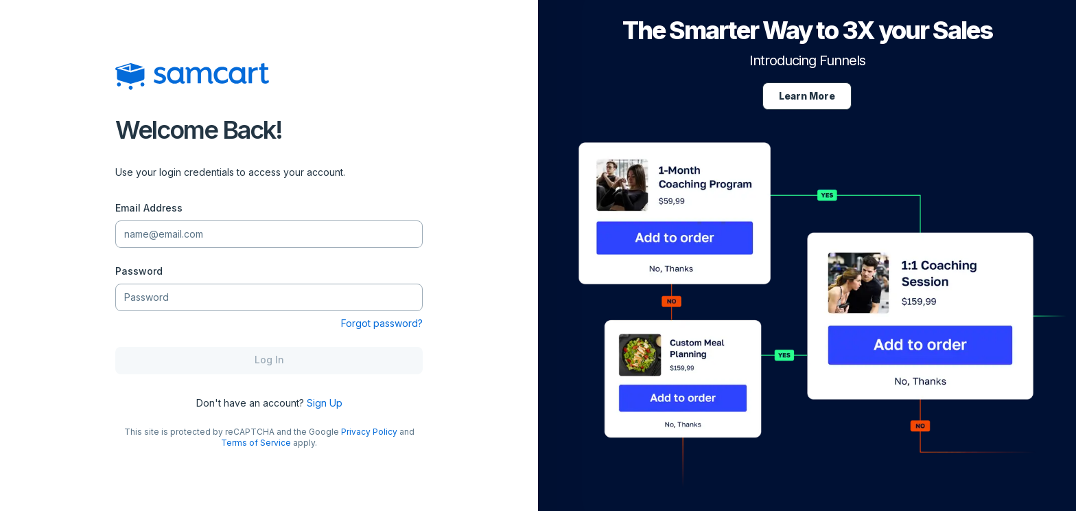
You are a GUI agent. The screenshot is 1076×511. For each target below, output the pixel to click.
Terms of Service (256, 443)
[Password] (269, 297)
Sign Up (324, 403)
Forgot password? (382, 323)
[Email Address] (269, 234)
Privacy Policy (369, 432)
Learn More (807, 96)
